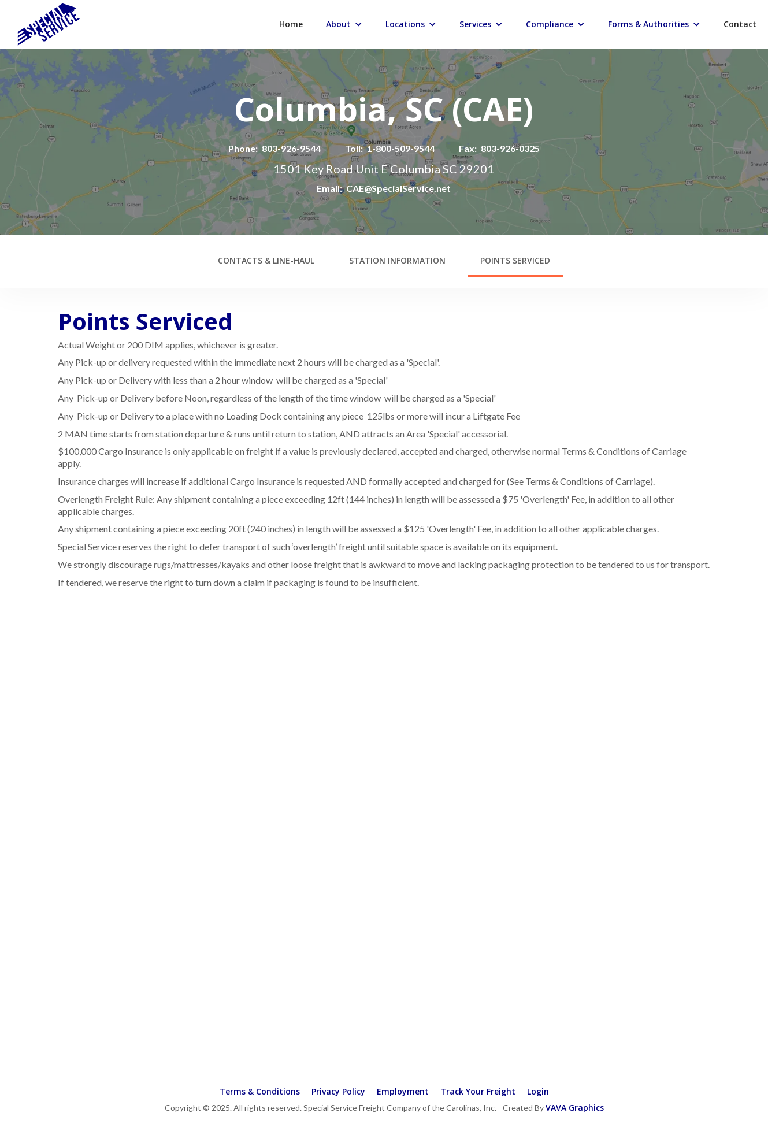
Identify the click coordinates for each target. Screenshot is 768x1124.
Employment (403, 1091)
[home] (37, 23)
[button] (344, 24)
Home (291, 23)
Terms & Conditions (260, 1091)
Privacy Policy (338, 1091)
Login (538, 1091)
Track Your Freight (477, 1091)
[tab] (266, 262)
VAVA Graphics (575, 1107)
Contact (740, 23)
